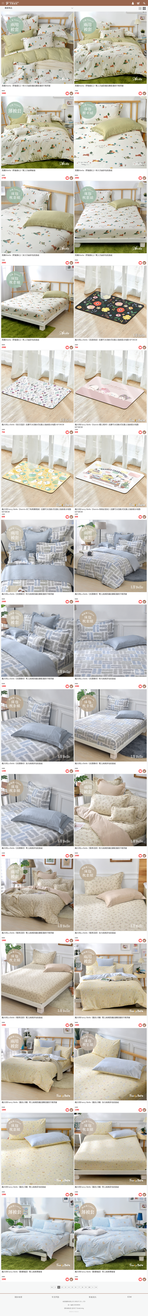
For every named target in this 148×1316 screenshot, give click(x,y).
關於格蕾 (18, 1297)
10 (89, 1287)
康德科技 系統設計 (74, 1311)
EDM (129, 1297)
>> (96, 1287)
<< (52, 1287)
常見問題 (55, 1297)
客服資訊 (92, 1297)
